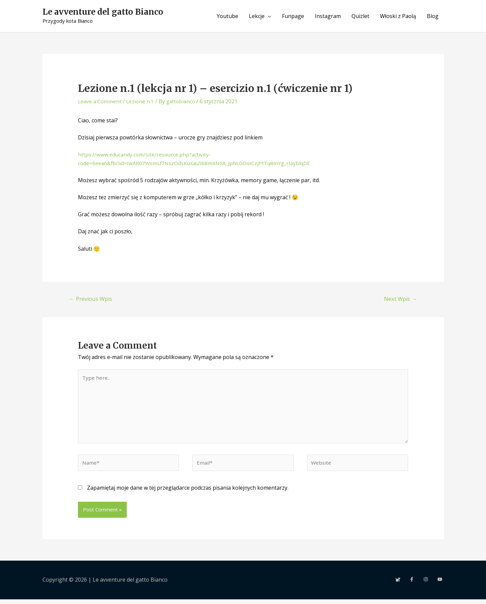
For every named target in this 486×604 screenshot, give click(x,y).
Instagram (328, 16)
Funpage (293, 16)
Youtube (227, 16)
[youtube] (441, 584)
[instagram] (429, 584)
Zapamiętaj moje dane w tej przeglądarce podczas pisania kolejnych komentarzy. (187, 492)
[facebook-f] (415, 584)
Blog (433, 16)
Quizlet (360, 16)
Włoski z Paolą (398, 16)
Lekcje (257, 16)
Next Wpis (400, 299)
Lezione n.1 (141, 101)
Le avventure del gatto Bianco (105, 12)
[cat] (401, 584)
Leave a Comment (100, 101)
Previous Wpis (91, 299)
